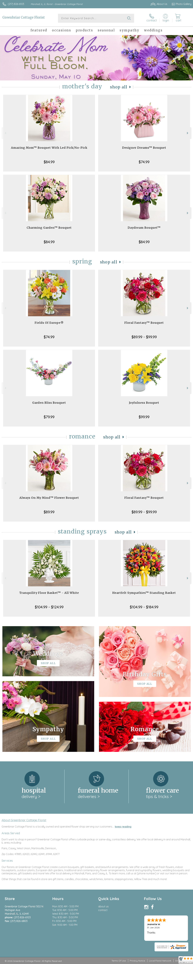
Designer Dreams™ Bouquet (144, 147)
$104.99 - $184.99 (144, 607)
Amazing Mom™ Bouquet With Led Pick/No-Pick (49, 147)
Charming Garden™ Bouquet (49, 227)
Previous (5, 133)
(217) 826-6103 (16, 4)
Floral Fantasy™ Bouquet (144, 323)
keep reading (123, 826)
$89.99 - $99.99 (144, 337)
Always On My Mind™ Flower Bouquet (49, 498)
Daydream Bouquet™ (144, 227)
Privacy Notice (137, 960)
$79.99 (49, 416)
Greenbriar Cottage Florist (23, 17)
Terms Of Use (119, 960)
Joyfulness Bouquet (144, 402)
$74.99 (144, 161)
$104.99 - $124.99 (49, 607)
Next (188, 133)
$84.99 (49, 161)
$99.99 (144, 416)
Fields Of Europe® (49, 323)
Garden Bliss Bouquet (49, 402)
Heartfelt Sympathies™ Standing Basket (144, 593)
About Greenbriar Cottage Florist (24, 820)
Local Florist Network (160, 960)
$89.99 (49, 512)
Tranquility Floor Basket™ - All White (49, 593)
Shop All (118, 87)
